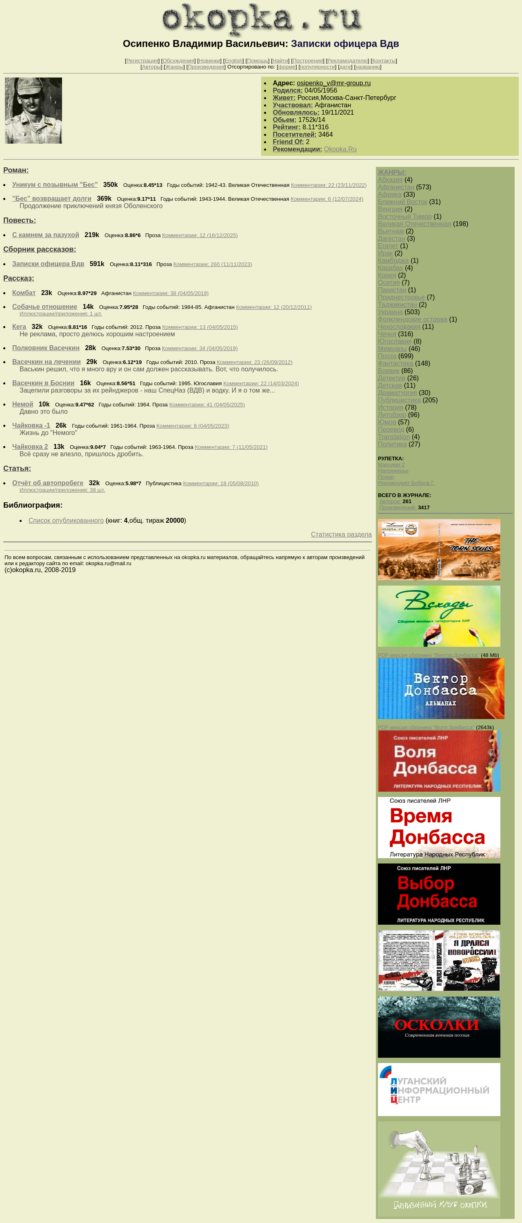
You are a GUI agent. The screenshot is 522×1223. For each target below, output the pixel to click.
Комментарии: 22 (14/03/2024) (261, 383)
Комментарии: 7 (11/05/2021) (231, 447)
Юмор (387, 422)
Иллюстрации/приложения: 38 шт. (62, 490)
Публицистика (399, 400)
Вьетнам (391, 231)
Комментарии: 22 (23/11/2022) (329, 185)
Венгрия (390, 209)
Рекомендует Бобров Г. (406, 483)
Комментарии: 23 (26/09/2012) (254, 362)
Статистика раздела (341, 534)
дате (345, 67)
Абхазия (390, 179)
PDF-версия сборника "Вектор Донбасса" (428, 655)
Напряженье (393, 471)
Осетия (389, 282)
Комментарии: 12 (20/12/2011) (273, 307)
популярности (317, 67)
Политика (392, 444)
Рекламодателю (347, 61)
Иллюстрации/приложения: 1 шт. (61, 314)
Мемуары (392, 348)
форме (286, 67)
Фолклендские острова (412, 319)
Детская (390, 385)
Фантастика (395, 363)
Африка (390, 194)
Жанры (174, 67)
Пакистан (392, 289)
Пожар (386, 477)
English (233, 61)
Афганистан (396, 187)
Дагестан (391, 238)
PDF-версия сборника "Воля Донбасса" (426, 727)
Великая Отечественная (414, 223)
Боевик (389, 370)
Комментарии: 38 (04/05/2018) (171, 293)
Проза (387, 356)
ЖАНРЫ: (392, 172)
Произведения (206, 67)
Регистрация (142, 61)
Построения (308, 61)
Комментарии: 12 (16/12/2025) (200, 235)
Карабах (390, 267)
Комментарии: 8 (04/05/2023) (192, 426)
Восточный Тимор (405, 216)
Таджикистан (397, 304)
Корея (387, 275)
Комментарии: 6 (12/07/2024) (327, 199)
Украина (390, 312)
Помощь (257, 61)
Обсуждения (178, 61)
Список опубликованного (66, 520)
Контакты (384, 61)
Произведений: (398, 507)
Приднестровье (401, 297)
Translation (394, 436)
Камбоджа (393, 260)
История (390, 407)
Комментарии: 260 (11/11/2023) (212, 264)
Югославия (395, 341)
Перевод (391, 429)
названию (367, 67)
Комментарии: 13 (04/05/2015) (200, 327)
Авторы (151, 67)
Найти (280, 61)
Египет (388, 245)
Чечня (387, 334)
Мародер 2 (391, 465)
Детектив (391, 378)
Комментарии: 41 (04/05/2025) (207, 405)
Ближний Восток (402, 201)
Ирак (385, 253)
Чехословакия (399, 326)
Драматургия (397, 392)
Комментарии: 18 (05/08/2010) (220, 483)
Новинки (209, 61)
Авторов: (390, 501)
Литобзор (392, 414)
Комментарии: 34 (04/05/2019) (200, 348)
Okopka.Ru (340, 149)
